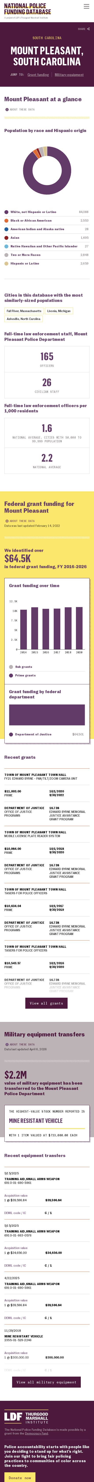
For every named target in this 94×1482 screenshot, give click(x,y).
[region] (47, 888)
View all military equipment (47, 1382)
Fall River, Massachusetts (24, 311)
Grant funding (38, 75)
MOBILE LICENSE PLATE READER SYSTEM (32, 836)
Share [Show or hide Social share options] (84, 29)
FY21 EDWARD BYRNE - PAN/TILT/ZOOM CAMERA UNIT (41, 778)
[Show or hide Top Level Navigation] (86, 6)
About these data (20, 109)
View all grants (46, 1003)
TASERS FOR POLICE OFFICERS (25, 893)
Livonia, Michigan (59, 311)
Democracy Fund (36, 1433)
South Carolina (47, 38)
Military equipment (69, 75)
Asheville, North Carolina (23, 319)
